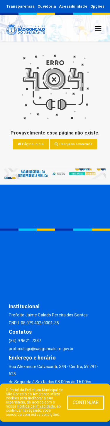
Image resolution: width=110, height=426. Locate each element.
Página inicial (31, 144)
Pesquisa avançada (73, 144)
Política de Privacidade (36, 406)
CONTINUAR (86, 402)
